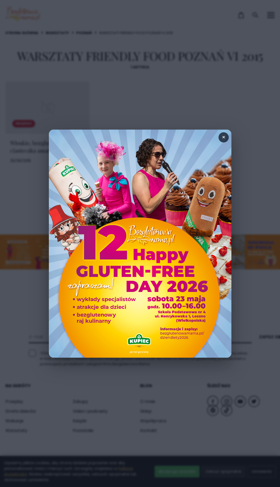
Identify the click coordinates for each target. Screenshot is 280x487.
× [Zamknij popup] (224, 137)
